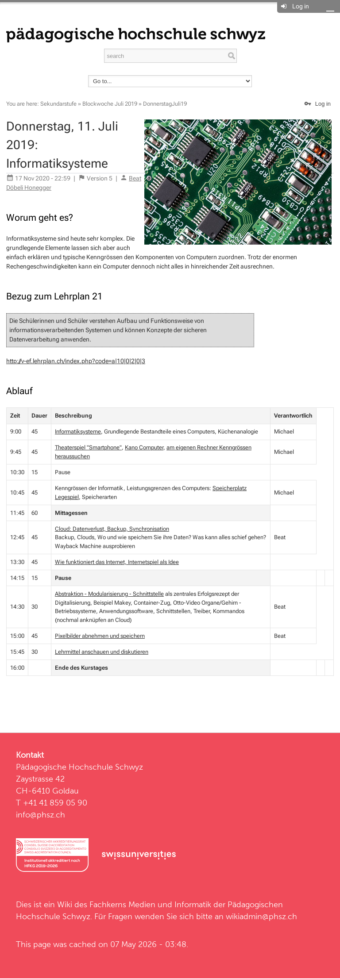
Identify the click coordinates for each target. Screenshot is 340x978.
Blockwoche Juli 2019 (109, 103)
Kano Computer (144, 447)
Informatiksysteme (78, 431)
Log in (300, 6)
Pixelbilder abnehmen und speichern (100, 636)
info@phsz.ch (40, 814)
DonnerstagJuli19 (165, 103)
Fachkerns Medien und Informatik (150, 904)
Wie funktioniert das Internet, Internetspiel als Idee (117, 562)
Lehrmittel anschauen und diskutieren (101, 651)
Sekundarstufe (58, 103)
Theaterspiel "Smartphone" (88, 447)
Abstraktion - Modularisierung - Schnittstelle (109, 594)
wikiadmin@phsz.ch (261, 916)
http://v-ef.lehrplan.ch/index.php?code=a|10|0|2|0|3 (75, 360)
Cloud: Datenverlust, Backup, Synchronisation (112, 528)
